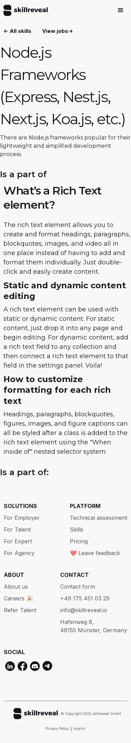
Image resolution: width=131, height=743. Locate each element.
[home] (24, 10)
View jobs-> (57, 31)
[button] (120, 10)
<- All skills (17, 31)
